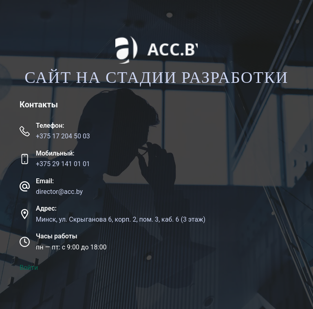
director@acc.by (59, 192)
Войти (29, 267)
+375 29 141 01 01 (63, 164)
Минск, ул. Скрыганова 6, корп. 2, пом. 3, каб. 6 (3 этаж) (120, 219)
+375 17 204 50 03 (63, 136)
